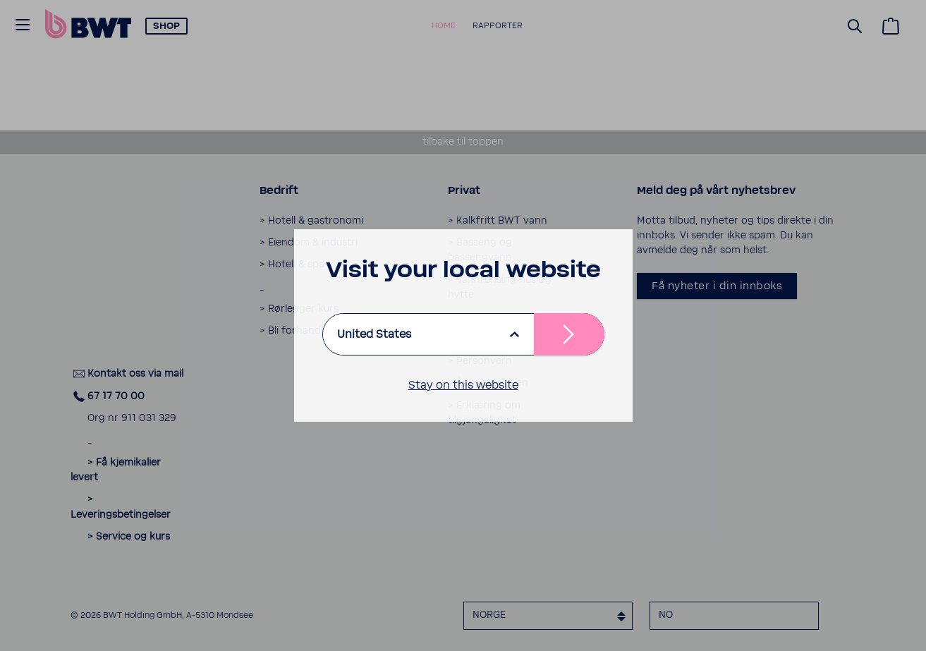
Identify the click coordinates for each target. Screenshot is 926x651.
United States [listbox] (374, 334)
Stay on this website (463, 385)
